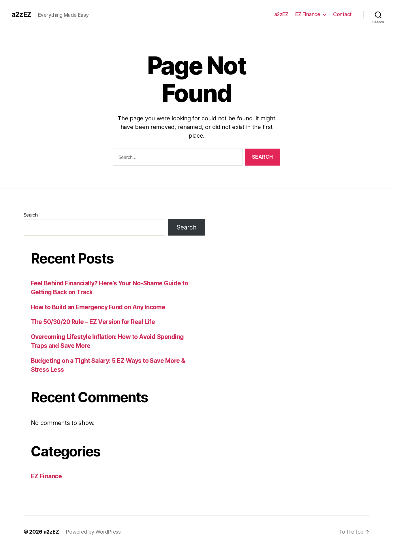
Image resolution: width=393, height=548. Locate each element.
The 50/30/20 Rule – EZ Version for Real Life (93, 321)
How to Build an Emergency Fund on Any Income (98, 307)
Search (31, 215)
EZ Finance (307, 14)
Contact (342, 14)
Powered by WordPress (93, 532)
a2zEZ (21, 14)
